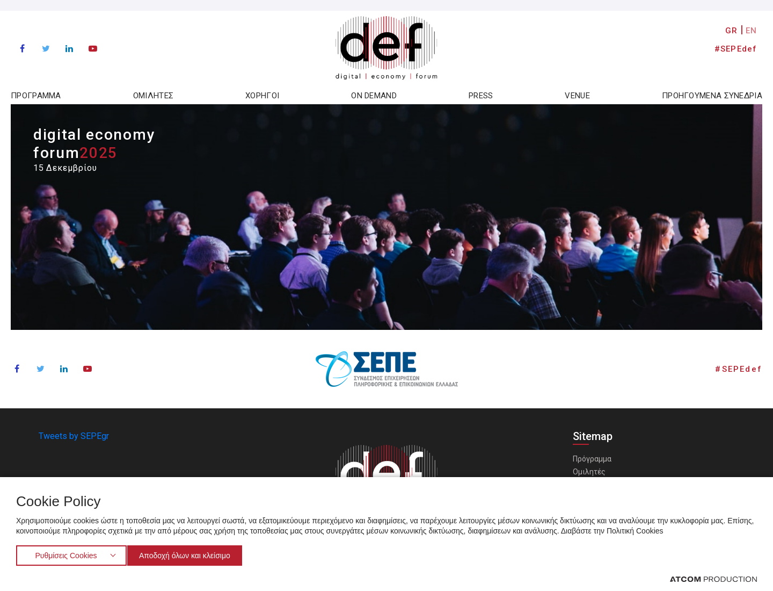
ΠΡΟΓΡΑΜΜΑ (36, 95)
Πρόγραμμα (592, 459)
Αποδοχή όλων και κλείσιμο (189, 554)
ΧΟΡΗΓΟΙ (262, 95)
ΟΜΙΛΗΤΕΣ (153, 95)
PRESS (481, 95)
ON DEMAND (374, 95)
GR (731, 30)
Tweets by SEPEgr (74, 436)
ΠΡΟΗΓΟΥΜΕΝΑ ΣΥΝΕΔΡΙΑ (712, 95)
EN (751, 30)
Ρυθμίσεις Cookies (66, 554)
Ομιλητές (589, 471)
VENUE (577, 95)
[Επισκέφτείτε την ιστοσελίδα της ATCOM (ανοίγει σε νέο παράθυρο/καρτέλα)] (713, 578)
